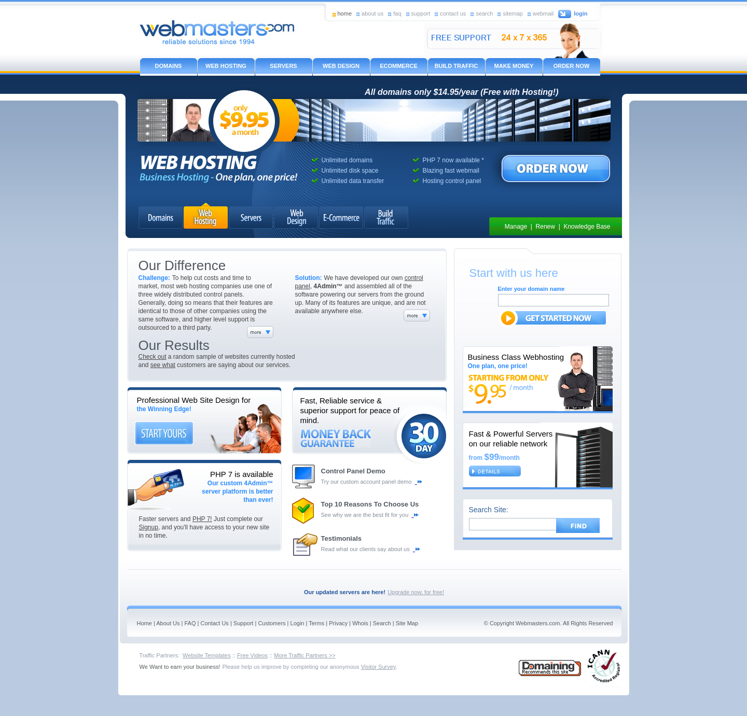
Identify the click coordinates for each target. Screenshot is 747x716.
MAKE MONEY (514, 66)
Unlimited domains (347, 160)
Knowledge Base (586, 226)
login (580, 13)
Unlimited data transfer (353, 181)
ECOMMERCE (399, 66)
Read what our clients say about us (367, 549)
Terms (316, 623)
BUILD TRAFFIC (456, 66)
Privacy (338, 623)
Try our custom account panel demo (368, 482)
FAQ (190, 623)
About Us (167, 623)
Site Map (407, 623)
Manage (516, 226)
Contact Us (214, 623)
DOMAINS (168, 66)
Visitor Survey (378, 667)
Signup (148, 527)
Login (297, 623)
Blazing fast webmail (451, 170)
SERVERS (283, 66)
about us (372, 13)
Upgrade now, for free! (416, 592)
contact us (453, 13)
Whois (360, 623)
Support (243, 623)
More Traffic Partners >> (304, 655)
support (421, 13)
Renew (545, 226)
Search (382, 623)
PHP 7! (202, 519)
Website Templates (207, 655)
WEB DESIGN (341, 66)
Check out (153, 356)
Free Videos (252, 655)
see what (162, 365)
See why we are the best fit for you (366, 515)
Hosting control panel (452, 181)
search (484, 13)
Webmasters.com (538, 623)
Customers (271, 623)
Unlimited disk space (350, 170)
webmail (543, 13)
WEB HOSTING (225, 66)
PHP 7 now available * (454, 160)
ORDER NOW (572, 66)
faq (397, 13)
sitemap (513, 13)
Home (144, 623)
